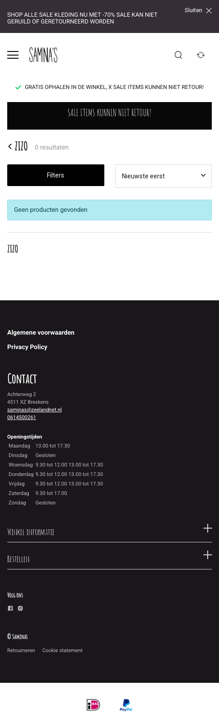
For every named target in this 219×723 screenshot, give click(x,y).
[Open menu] (13, 55)
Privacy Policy (27, 347)
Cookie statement (62, 650)
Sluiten (198, 10)
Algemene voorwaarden (41, 332)
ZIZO (17, 146)
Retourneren (21, 650)
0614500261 (21, 417)
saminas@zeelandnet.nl (34, 409)
